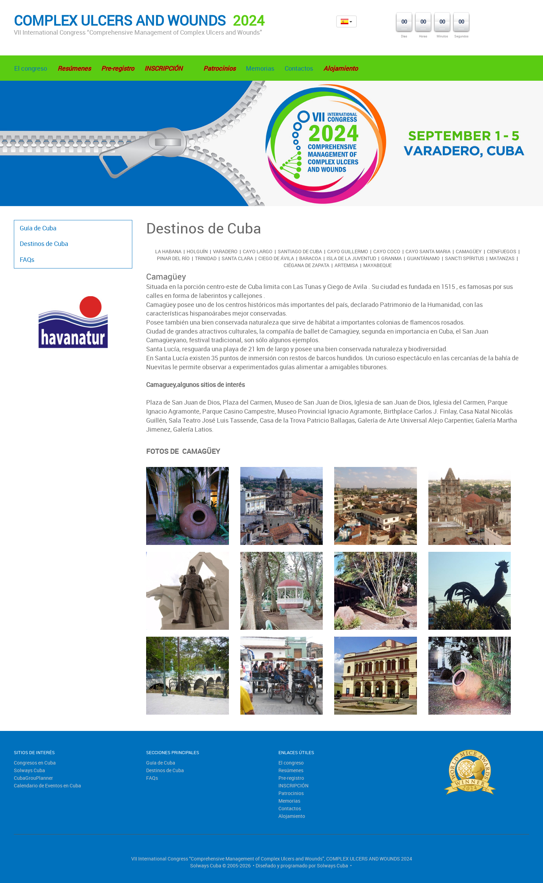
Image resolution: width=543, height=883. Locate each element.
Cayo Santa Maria (428, 251)
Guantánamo (423, 258)
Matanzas (502, 258)
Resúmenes (290, 770)
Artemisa (346, 265)
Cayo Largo (258, 251)
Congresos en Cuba (35, 762)
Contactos (299, 68)
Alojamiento (291, 816)
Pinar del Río (173, 258)
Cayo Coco (386, 251)
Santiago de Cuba (300, 251)
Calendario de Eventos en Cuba (47, 785)
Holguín (197, 251)
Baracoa (310, 258)
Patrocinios (291, 793)
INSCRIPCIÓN (293, 785)
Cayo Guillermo (347, 251)
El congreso (30, 68)
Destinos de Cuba (44, 243)
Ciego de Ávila (276, 258)
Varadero (225, 251)
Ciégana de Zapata (306, 265)
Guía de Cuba (38, 228)
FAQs (27, 259)
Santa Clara (237, 258)
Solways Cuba (29, 770)
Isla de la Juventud (351, 258)
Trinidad (205, 258)
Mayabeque (377, 265)
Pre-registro (291, 778)
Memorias (260, 68)
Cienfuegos (501, 251)
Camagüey (469, 251)
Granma (391, 258)
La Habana (168, 251)
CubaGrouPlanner (33, 778)
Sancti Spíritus (464, 258)
